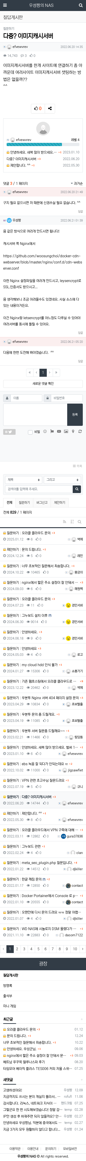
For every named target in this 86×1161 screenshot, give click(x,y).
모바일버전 (70, 1149)
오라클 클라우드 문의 (19, 1029)
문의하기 (50, 1149)
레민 (77, 556)
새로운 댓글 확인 (43, 383)
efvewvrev (17, 47)
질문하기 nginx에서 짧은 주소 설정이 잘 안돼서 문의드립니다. (41, 583)
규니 (77, 787)
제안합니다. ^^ (18, 165)
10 (75, 949)
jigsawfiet (72, 770)
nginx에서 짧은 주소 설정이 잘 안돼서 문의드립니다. (36, 1056)
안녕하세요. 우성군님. (19, 1049)
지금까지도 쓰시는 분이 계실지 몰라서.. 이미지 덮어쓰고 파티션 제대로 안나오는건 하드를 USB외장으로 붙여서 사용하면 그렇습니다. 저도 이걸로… (32, 1097)
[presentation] (43, 447)
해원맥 (76, 589)
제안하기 (59, 502)
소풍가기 (74, 671)
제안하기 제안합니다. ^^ (22, 813)
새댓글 (8, 1080)
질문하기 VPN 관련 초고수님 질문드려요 (33, 780)
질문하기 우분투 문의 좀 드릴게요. (29, 714)
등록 (75, 414)
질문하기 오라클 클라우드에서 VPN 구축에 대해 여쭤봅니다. (41, 830)
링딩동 (76, 737)
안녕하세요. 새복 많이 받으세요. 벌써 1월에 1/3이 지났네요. (32, 152)
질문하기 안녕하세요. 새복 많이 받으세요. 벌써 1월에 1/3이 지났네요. (41, 747)
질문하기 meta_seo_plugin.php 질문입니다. (38, 863)
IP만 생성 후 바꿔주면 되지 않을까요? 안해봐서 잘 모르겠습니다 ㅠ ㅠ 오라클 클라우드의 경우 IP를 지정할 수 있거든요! (32, 1116)
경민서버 (74, 605)
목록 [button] (77, 466)
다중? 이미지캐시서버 (21, 159)
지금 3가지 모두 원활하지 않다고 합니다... (31, 1129)
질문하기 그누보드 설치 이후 (25, 616)
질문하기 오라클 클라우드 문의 (26, 533)
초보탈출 (74, 704)
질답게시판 (10, 975)
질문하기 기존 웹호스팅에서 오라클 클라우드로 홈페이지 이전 (41, 681)
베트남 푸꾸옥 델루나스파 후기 (24, 1062)
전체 (9, 502)
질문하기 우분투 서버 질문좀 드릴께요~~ (34, 731)
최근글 (8, 1019)
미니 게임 (9, 1006)
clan (76, 853)
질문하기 (24, 502)
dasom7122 (71, 935)
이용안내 (32, 1149)
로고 (77, 655)
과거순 (77, 184)
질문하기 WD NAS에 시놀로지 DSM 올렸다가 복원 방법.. (41, 929)
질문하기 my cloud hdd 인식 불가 (30, 665)
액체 (77, 539)
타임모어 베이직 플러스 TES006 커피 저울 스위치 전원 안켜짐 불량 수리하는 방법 (38, 1069)
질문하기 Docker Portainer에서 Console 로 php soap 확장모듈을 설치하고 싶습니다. (41, 896)
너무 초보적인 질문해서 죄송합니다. (27, 1043)
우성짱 (14, 220)
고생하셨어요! (12, 1090)
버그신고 (41, 502)
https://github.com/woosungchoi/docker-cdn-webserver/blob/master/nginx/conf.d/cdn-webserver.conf (42, 262)
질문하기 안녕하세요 (20, 649)
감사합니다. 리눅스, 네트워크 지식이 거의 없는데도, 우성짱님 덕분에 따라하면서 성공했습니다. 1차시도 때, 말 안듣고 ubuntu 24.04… (31, 1103)
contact (74, 885)
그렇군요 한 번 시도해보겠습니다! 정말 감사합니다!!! (33, 1110)
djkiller (75, 869)
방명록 (7, 986)
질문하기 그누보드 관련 (22, 846)
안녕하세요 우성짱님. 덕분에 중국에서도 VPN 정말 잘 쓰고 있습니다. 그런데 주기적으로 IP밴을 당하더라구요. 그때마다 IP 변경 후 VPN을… (33, 1123)
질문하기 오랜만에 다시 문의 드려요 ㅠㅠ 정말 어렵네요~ (43, 912)
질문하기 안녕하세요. (20, 632)
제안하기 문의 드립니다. (22, 549)
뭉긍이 (76, 572)
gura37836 (72, 836)
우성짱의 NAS (41, 5)
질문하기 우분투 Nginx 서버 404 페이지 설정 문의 (41, 698)
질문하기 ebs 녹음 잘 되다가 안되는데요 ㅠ (35, 764)
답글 (80, 211)
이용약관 (14, 1149)
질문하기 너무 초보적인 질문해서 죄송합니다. (36, 566)
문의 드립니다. (15, 1036)
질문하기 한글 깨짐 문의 (22, 879)
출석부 (7, 996)
